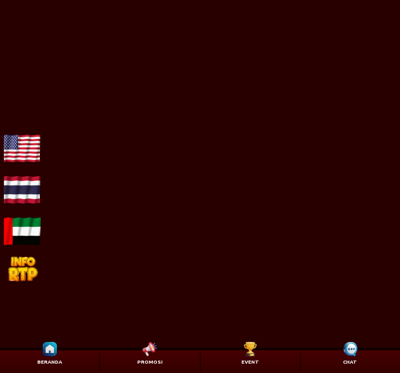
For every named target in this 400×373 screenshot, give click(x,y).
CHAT (350, 362)
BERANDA (49, 362)
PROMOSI (150, 362)
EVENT (250, 362)
